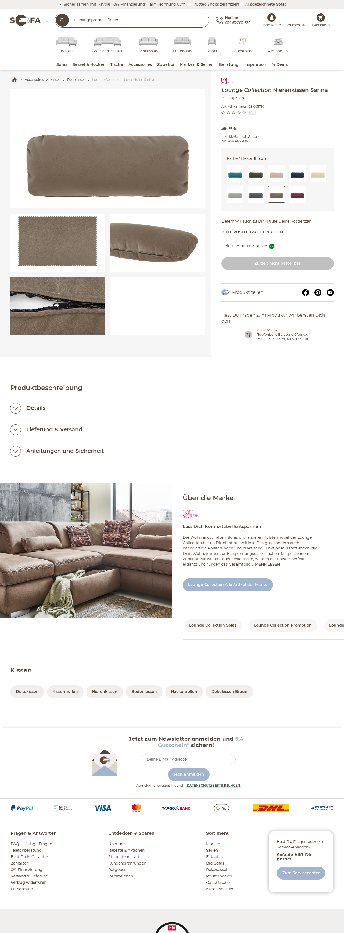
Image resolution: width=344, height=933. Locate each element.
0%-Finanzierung (26, 870)
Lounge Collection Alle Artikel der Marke (227, 585)
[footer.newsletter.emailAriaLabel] (189, 759)
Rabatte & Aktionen (126, 850)
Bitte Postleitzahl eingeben (252, 232)
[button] (235, 173)
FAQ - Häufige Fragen (31, 844)
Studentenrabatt (123, 857)
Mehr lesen (267, 564)
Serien (212, 850)
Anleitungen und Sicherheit (65, 451)
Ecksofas (214, 857)
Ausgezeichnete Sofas (262, 4)
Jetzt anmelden (188, 774)
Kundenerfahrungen (127, 863)
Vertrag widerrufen (28, 883)
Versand (254, 136)
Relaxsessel (216, 870)
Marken (213, 844)
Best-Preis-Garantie (29, 857)
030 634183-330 (270, 330)
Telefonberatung (26, 850)
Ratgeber (117, 870)
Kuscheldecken (220, 889)
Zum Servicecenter (301, 873)
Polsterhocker (219, 876)
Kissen (21, 670)
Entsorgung (22, 889)
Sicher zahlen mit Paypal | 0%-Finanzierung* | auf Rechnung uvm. (122, 4)
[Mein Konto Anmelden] (271, 17)
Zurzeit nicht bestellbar (277, 263)
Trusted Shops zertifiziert (213, 4)
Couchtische (218, 883)
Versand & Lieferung (29, 876)
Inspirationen (120, 876)
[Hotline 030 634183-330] (233, 20)
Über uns (116, 844)
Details (35, 408)
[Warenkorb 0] (321, 17)
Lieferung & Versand (54, 429)
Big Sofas (215, 863)
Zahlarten (20, 863)
